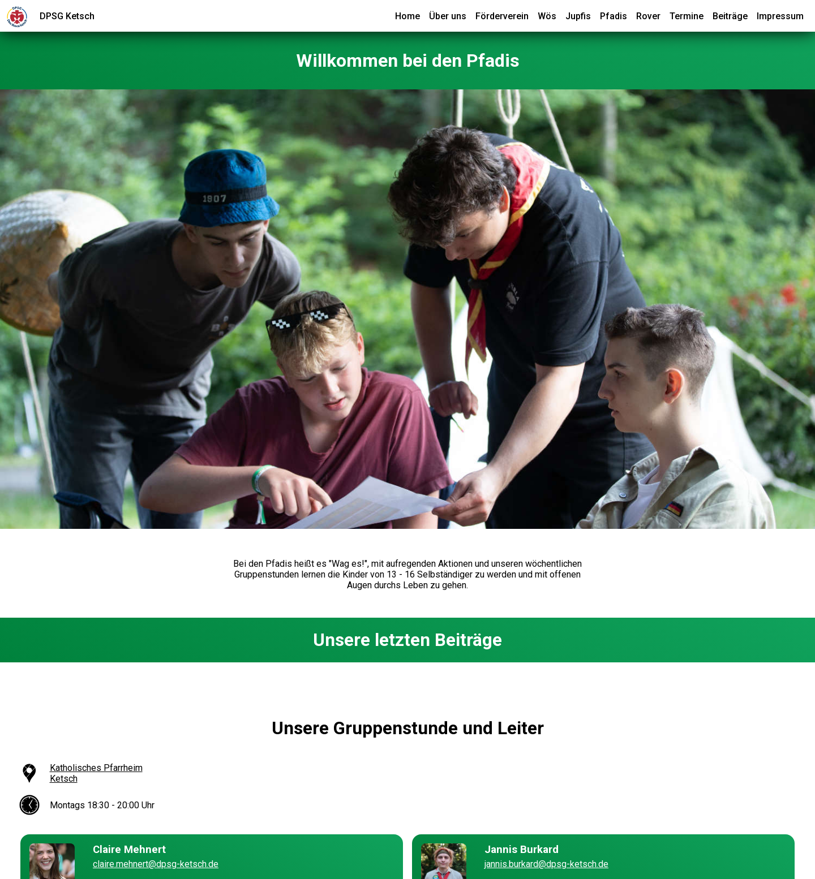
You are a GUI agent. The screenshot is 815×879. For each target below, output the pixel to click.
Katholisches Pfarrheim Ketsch (96, 773)
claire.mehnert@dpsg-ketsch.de (155, 864)
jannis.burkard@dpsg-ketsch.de (546, 864)
